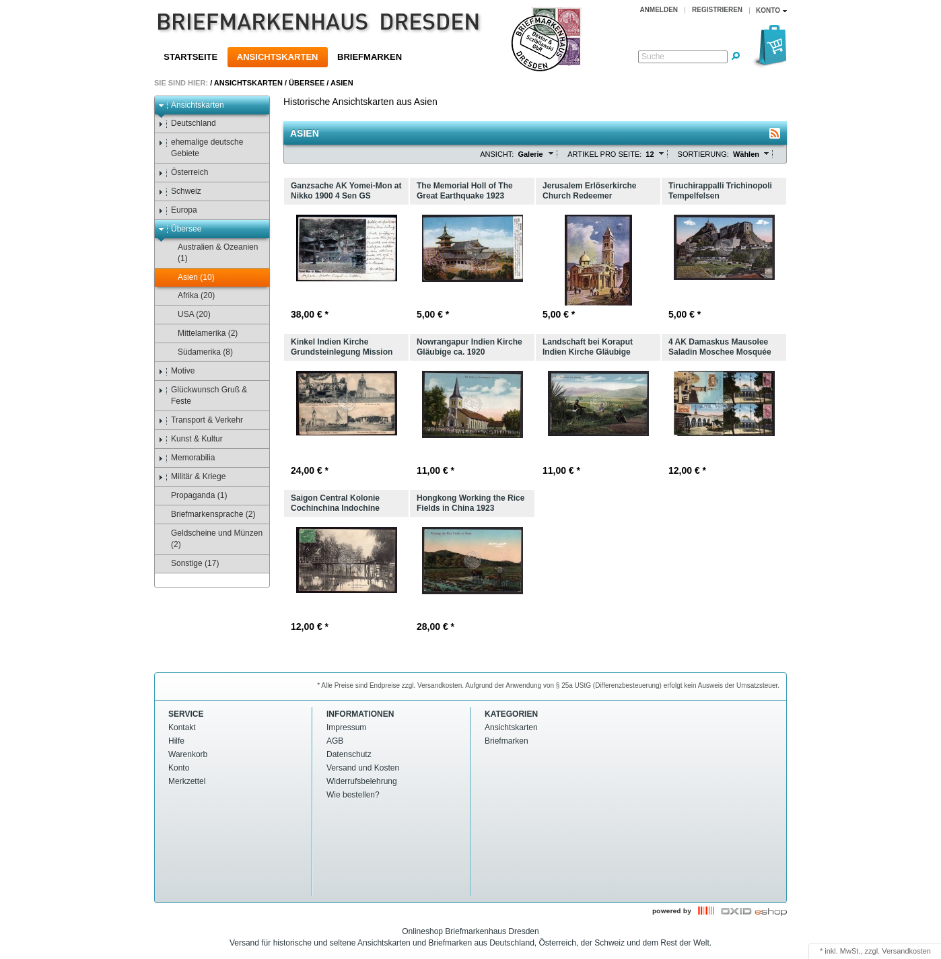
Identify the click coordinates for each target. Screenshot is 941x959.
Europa (177, 210)
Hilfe (176, 741)
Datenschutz (349, 754)
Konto (178, 768)
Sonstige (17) (188, 564)
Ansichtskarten (277, 57)
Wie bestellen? (353, 795)
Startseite (190, 57)
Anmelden (658, 9)
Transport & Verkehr (200, 420)
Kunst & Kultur (190, 439)
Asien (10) (190, 278)
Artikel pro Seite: (604, 154)
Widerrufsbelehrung (361, 781)
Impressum (346, 727)
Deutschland (187, 123)
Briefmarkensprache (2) (206, 514)
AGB (334, 741)
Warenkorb (187, 754)
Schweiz (179, 191)
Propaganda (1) (192, 496)
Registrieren (717, 9)
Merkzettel (186, 781)
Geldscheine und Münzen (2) (210, 538)
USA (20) (188, 315)
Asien (341, 83)
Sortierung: (703, 154)
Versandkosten (906, 951)
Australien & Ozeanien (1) (211, 252)
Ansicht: (497, 154)
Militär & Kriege (191, 477)
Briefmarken (369, 57)
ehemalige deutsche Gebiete (200, 147)
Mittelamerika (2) (201, 333)
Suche (652, 56)
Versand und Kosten (362, 768)
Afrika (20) (190, 296)
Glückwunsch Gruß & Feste (202, 395)
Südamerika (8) (199, 352)
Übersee (306, 83)
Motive (176, 371)
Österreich (183, 173)
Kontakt (182, 727)
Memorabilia (186, 458)
